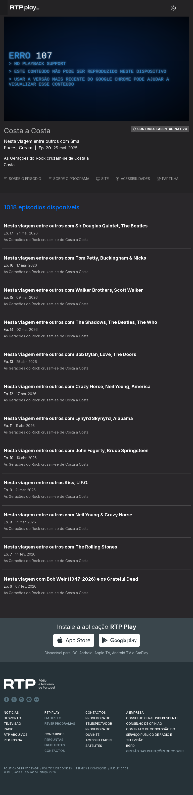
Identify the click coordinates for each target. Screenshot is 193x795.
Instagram (21, 699)
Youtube (29, 699)
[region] (96, 69)
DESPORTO (12, 718)
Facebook (6, 699)
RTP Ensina (13, 740)
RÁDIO (9, 729)
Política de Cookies (57, 768)
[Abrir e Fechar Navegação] (186, 8)
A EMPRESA (135, 712)
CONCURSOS (54, 734)
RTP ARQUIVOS (15, 735)
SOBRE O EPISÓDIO (22, 178)
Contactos (54, 751)
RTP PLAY (52, 712)
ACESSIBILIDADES (133, 178)
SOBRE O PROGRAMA (68, 178)
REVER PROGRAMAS (59, 723)
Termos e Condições (91, 768)
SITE (102, 178)
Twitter (14, 699)
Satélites (93, 746)
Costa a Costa (27, 131)
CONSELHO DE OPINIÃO (144, 723)
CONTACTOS (95, 712)
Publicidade (119, 768)
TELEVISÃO (12, 723)
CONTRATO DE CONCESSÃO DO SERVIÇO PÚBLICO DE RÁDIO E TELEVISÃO (150, 734)
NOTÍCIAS (11, 712)
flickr (36, 699)
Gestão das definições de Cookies (155, 751)
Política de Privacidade (21, 768)
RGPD (130, 746)
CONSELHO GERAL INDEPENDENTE (152, 718)
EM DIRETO (52, 718)
